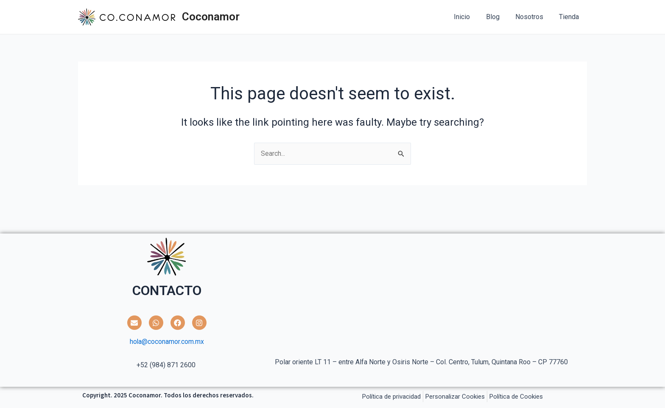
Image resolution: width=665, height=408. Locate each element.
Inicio (470, 17)
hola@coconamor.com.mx (166, 342)
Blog (498, 17)
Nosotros (533, 17)
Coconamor (211, 16)
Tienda (570, 17)
